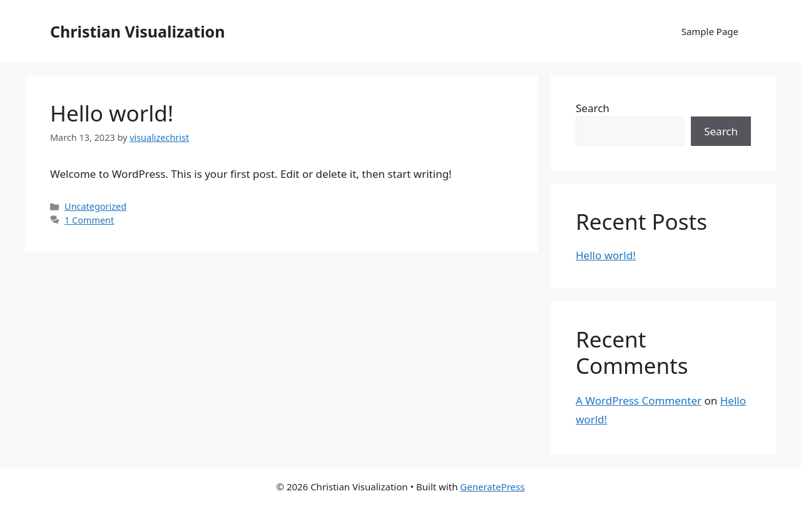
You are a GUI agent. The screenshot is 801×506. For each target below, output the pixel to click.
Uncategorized (95, 206)
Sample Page (709, 31)
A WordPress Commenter (639, 400)
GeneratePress (492, 486)
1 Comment (89, 220)
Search (593, 108)
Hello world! (111, 113)
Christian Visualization (137, 31)
